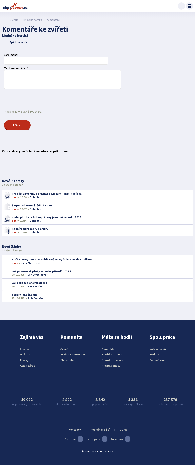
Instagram (97, 439)
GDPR (123, 429)
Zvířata (14, 20)
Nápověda (108, 349)
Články (24, 360)
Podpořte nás (158, 360)
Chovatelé (67, 360)
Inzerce (24, 349)
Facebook (120, 439)
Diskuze (25, 354)
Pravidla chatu (111, 365)
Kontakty (75, 429)
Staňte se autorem (72, 354)
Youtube (74, 439)
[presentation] (34, 99)
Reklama (155, 354)
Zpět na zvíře (15, 42)
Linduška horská (32, 20)
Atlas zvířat (27, 365)
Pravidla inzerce (112, 354)
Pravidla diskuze (112, 360)
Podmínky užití (100, 429)
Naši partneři (157, 349)
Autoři (64, 349)
